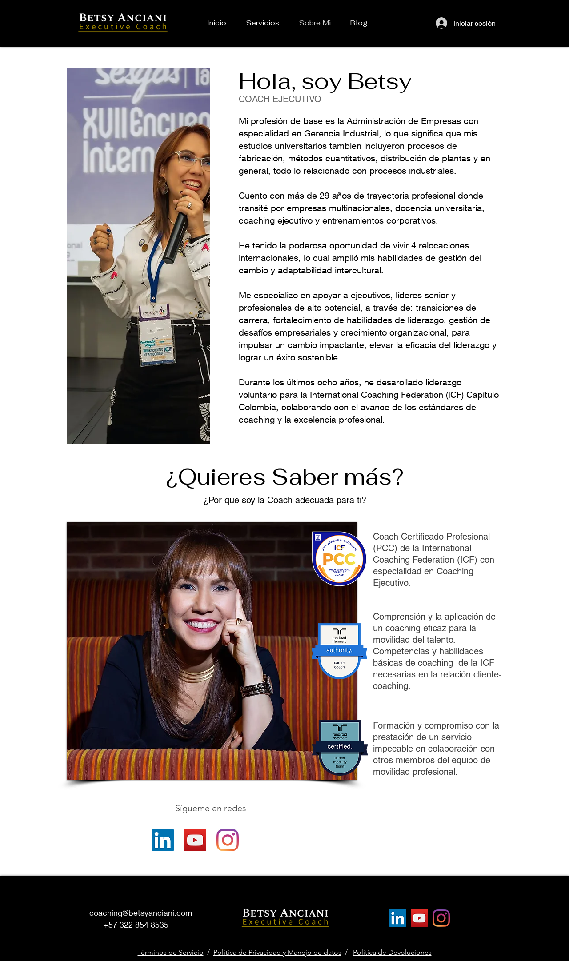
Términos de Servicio (171, 952)
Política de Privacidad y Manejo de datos (277, 952)
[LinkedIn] (163, 840)
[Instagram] (227, 840)
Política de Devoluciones (392, 952)
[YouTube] (195, 840)
